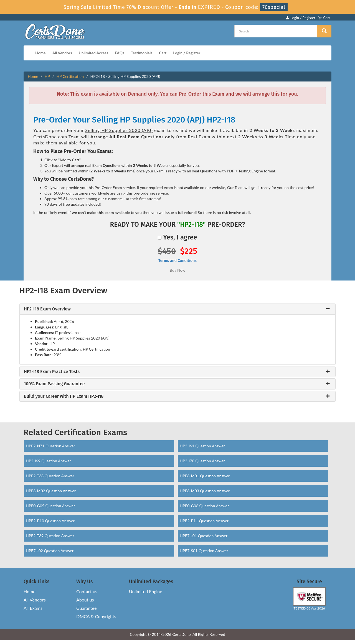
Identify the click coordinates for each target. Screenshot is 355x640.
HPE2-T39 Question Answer (50, 535)
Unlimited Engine (145, 591)
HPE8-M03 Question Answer (205, 490)
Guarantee (86, 608)
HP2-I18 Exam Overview (47, 309)
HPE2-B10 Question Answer (50, 520)
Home (40, 52)
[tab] (177, 309)
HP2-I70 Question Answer (202, 460)
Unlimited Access (93, 52)
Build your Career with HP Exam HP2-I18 (63, 396)
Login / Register (300, 18)
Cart (324, 18)
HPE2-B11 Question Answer (204, 520)
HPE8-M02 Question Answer (51, 490)
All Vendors (62, 52)
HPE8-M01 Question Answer (205, 475)
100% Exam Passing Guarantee (54, 383)
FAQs (119, 52)
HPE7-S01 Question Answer (204, 550)
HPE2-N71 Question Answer (50, 445)
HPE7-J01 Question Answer (203, 535)
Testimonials (141, 52)
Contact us (86, 591)
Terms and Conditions (177, 260)
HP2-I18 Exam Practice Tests (52, 371)
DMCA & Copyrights (96, 616)
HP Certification (70, 76)
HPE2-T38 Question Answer (50, 475)
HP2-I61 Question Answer (202, 445)
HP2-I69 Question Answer (48, 460)
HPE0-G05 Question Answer (50, 505)
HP (47, 76)
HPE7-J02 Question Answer (49, 550)
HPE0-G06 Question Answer (204, 505)
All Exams (33, 608)
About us (85, 599)
